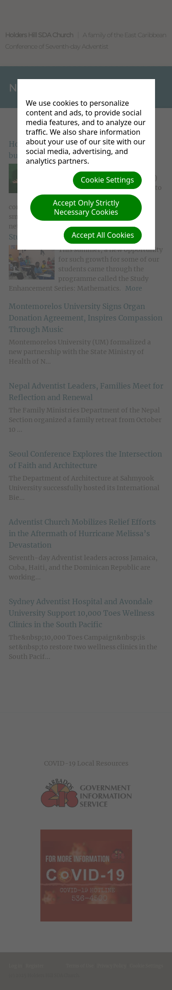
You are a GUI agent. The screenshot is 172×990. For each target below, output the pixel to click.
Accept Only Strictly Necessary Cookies (86, 207)
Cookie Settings (107, 180)
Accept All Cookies (103, 235)
